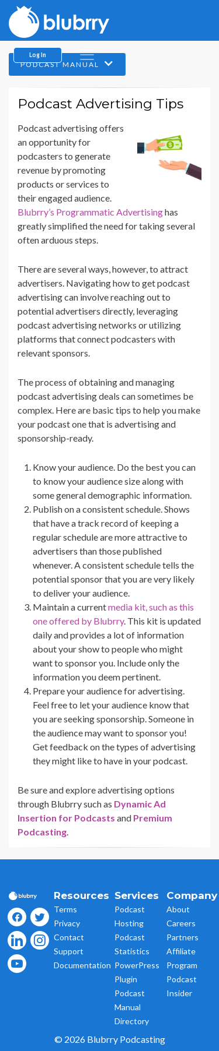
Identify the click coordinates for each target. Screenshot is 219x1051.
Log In (37, 54)
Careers (181, 923)
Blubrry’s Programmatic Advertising (90, 211)
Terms (65, 909)
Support (69, 951)
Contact (69, 937)
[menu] (87, 55)
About (178, 909)
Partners (182, 937)
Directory (131, 1021)
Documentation (82, 965)
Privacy (67, 923)
